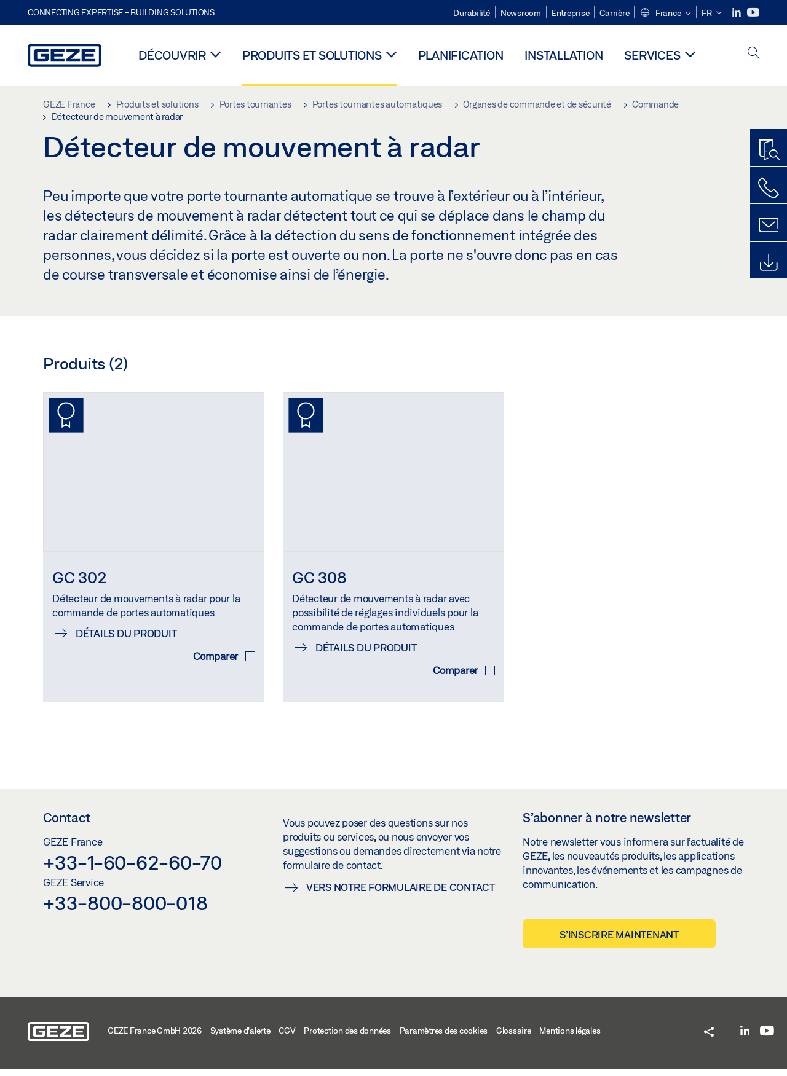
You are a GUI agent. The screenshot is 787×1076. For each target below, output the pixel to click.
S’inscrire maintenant (619, 940)
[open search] (753, 54)
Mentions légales (569, 1037)
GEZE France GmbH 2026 (155, 1037)
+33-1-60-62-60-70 (132, 869)
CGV (287, 1037)
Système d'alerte (240, 1037)
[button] (665, 13)
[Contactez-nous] (768, 188)
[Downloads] (768, 263)
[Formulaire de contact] (768, 225)
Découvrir (172, 55)
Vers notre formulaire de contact (400, 893)
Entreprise (571, 13)
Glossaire (513, 1037)
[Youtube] (753, 12)
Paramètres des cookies (444, 1037)
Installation (563, 55)
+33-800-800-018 (125, 909)
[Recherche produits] (768, 150)
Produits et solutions (312, 55)
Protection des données (347, 1037)
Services (652, 55)
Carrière (614, 13)
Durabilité (471, 13)
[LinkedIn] (737, 12)
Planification (461, 55)
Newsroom (520, 13)
